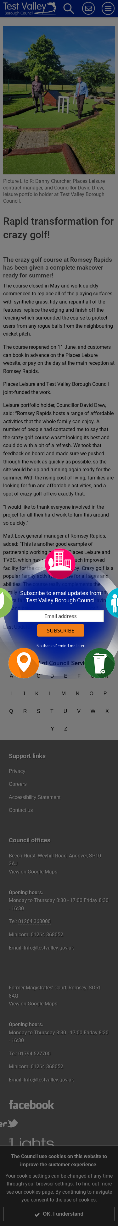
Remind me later (70, 646)
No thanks (45, 646)
